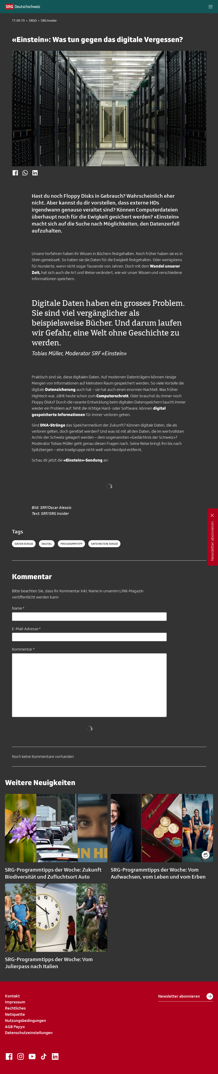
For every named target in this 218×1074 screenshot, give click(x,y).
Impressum (15, 1002)
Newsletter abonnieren (185, 996)
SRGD (33, 20)
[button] (210, 6)
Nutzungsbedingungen (25, 1020)
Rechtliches (15, 1008)
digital (47, 543)
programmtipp (71, 543)
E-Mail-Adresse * (26, 628)
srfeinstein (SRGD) (104, 543)
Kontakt (12, 996)
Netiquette (15, 1014)
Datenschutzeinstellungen (28, 1032)
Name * (18, 608)
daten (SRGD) (24, 543)
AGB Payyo (15, 1026)
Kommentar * (23, 649)
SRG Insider (49, 20)
